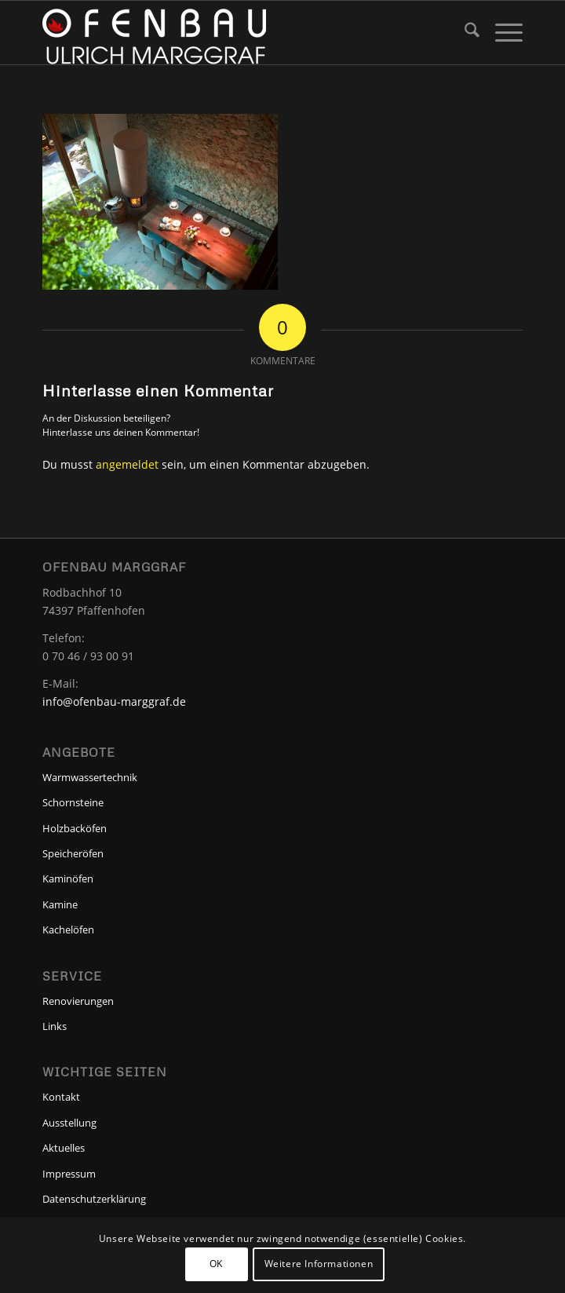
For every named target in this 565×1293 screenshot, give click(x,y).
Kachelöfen (68, 929)
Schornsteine (73, 802)
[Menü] (501, 32)
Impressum (69, 1174)
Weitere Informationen (319, 1263)
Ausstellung (69, 1123)
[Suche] (464, 32)
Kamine (60, 904)
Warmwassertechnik (89, 777)
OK (216, 1263)
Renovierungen (78, 1001)
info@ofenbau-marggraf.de (114, 701)
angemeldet (127, 464)
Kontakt (61, 1097)
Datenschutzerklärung (94, 1199)
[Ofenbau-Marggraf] (234, 32)
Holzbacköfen (74, 828)
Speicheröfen (73, 853)
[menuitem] (464, 32)
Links (54, 1026)
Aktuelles (63, 1148)
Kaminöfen (67, 878)
